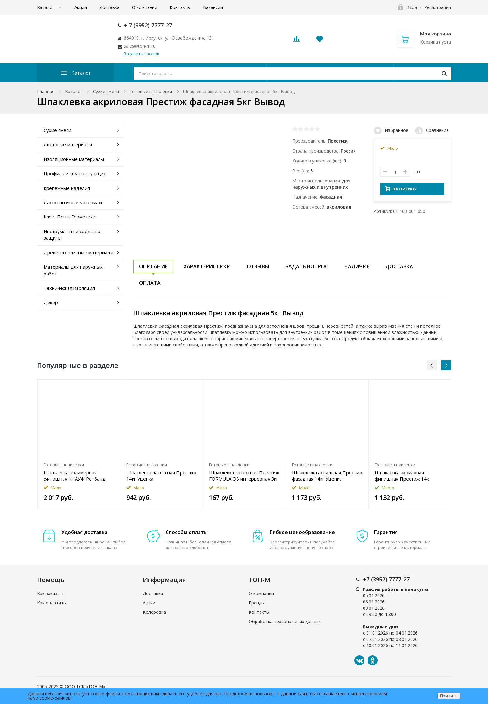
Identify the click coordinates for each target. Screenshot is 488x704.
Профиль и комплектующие (75, 173)
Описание (153, 266)
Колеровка (154, 612)
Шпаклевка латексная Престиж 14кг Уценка (161, 475)
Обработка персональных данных (285, 621)
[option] (79, 444)
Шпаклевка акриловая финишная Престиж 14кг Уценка (403, 475)
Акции (80, 7)
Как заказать (51, 593)
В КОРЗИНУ (401, 191)
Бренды (257, 603)
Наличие (356, 266)
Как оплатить (51, 603)
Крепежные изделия (67, 188)
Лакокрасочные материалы (74, 202)
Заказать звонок (141, 54)
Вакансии (213, 7)
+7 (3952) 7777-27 (386, 579)
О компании (144, 7)
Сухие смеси (106, 91)
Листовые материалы (68, 144)
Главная (45, 91)
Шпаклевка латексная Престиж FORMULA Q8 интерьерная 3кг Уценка (244, 475)
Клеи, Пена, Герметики (70, 217)
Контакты (180, 7)
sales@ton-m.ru (140, 46)
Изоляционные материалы (74, 159)
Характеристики (207, 266)
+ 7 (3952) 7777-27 (148, 25)
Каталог (46, 7)
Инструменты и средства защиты (72, 234)
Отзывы (258, 266)
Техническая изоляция (69, 288)
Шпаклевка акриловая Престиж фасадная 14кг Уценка (327, 475)
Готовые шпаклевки (150, 91)
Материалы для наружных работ (73, 270)
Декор (51, 302)
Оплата (150, 282)
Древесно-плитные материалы (78, 252)
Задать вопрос (306, 266)
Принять (449, 696)
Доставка (109, 7)
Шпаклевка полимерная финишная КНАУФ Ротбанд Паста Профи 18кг (75, 475)
